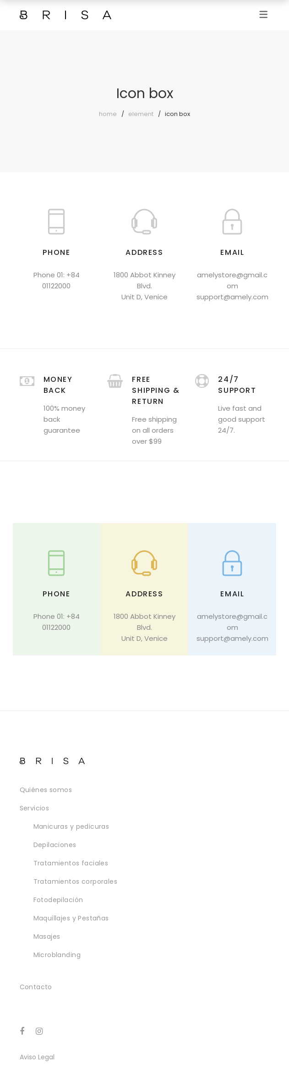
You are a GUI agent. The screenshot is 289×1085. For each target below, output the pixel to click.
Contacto (36, 986)
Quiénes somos (46, 789)
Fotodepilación (58, 899)
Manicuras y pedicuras (71, 826)
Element (140, 114)
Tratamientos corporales (75, 881)
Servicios (34, 808)
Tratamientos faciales (71, 863)
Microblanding (57, 954)
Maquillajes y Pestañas (71, 918)
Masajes (46, 936)
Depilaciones (54, 844)
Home (108, 114)
